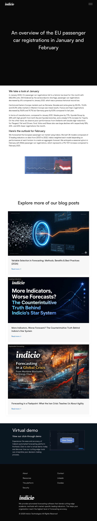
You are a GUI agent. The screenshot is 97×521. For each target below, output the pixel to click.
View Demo (67, 440)
